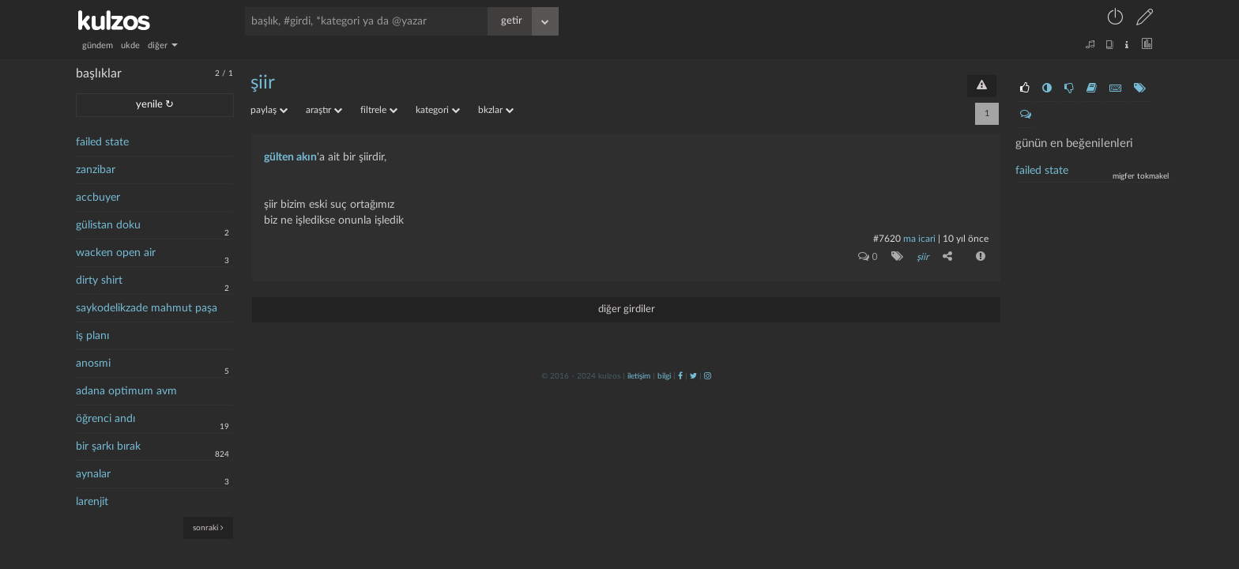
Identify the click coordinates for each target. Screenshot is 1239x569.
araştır (324, 110)
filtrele (378, 110)
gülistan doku (108, 225)
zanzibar (95, 169)
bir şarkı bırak (108, 446)
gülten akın (290, 157)
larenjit (92, 501)
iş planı (92, 335)
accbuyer (98, 197)
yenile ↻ (155, 105)
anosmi (93, 363)
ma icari (919, 238)
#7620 (887, 238)
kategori (438, 110)
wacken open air (116, 252)
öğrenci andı (105, 418)
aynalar (93, 474)
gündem (97, 45)
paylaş (269, 110)
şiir (262, 82)
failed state (102, 142)
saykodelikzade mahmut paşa (146, 308)
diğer (163, 45)
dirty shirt (99, 280)
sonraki (208, 527)
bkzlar (496, 110)
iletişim (638, 375)
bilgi (664, 375)
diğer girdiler (626, 308)
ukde (130, 45)
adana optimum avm (126, 391)
